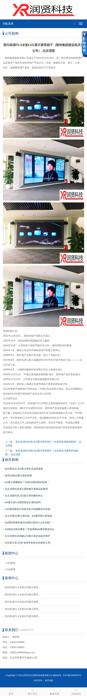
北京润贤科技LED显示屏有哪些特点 (24, 495)
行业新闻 (10, 569)
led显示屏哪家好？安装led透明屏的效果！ (27, 482)
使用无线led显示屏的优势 (18, 475)
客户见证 (33, 691)
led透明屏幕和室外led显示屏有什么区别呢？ (28, 522)
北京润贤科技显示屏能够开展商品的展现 (26, 489)
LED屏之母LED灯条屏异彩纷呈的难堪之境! (28, 542)
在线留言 (76, 691)
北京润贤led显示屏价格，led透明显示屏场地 (28, 515)
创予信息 (49, 680)
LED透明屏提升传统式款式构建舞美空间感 (27, 509)
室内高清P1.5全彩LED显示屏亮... (22, 587)
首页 (11, 691)
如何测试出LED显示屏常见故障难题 (24, 468)
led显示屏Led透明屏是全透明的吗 (23, 502)
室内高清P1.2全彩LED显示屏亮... (22, 594)
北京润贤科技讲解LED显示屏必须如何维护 (27, 536)
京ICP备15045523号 (72, 675)
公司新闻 (10, 563)
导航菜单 (8, 23)
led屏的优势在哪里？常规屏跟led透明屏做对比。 (31, 529)
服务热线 (54, 691)
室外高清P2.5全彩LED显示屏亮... (22, 601)
